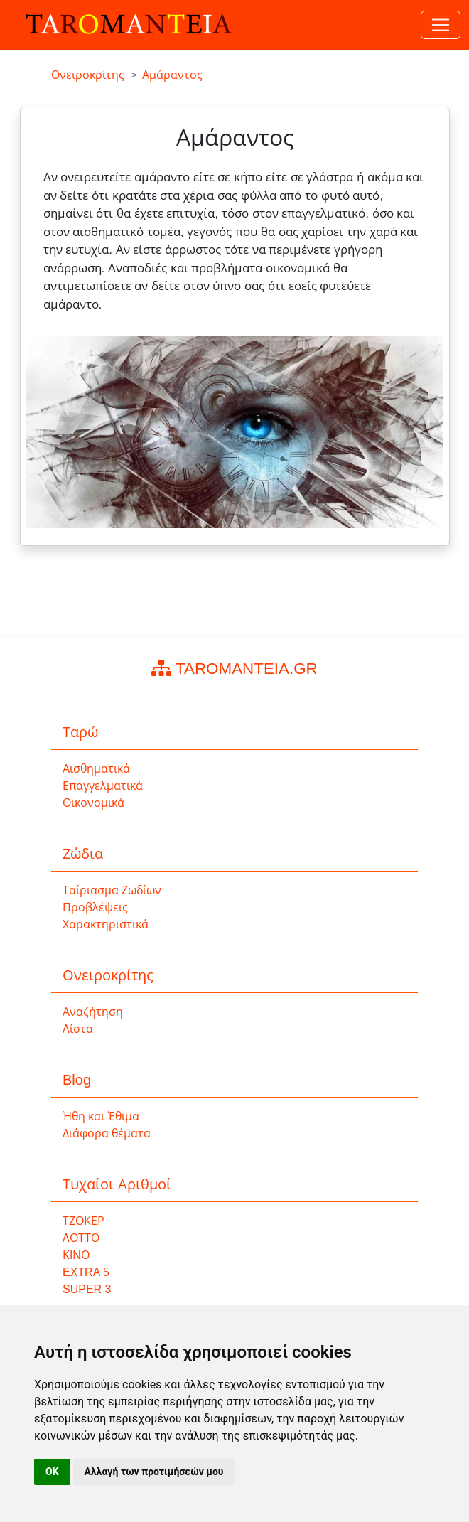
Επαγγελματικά (103, 786)
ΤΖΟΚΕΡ (83, 1221)
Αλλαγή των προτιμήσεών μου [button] (154, 1471)
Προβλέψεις (95, 907)
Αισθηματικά (96, 769)
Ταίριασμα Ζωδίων (112, 890)
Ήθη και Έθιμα (101, 1116)
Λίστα (78, 1029)
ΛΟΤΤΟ (81, 1238)
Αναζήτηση (93, 1012)
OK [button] (52, 1471)
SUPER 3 (87, 1289)
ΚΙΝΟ (76, 1255)
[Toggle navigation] (440, 25)
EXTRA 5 (86, 1272)
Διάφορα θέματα (107, 1133)
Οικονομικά (93, 803)
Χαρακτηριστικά (106, 924)
